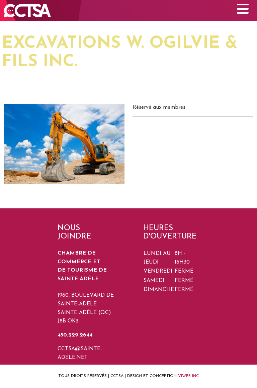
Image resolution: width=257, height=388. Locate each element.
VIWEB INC (188, 376)
